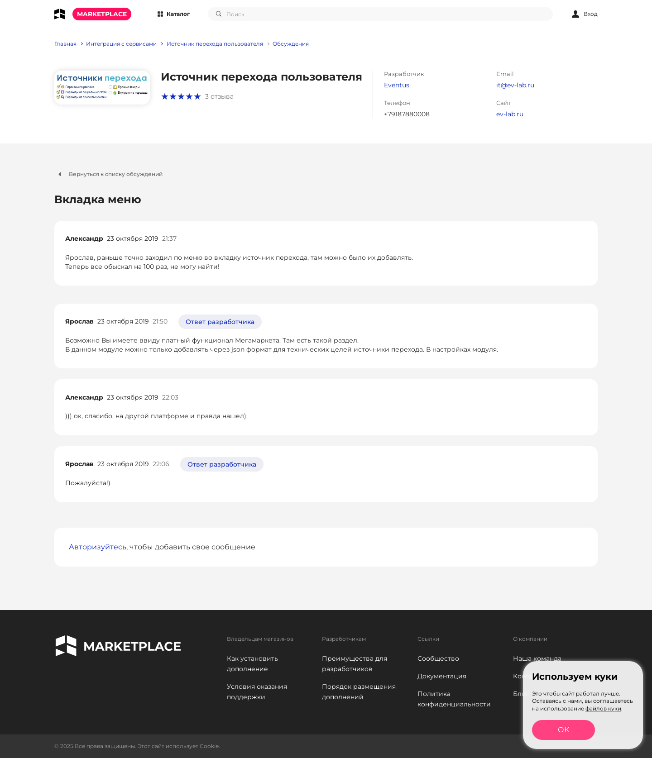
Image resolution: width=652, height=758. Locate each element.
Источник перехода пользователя (215, 44)
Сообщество (438, 658)
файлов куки (603, 708)
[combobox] (380, 14)
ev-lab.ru (509, 114)
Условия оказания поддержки (257, 691)
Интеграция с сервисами (121, 44)
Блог (521, 694)
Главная (65, 44)
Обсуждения (291, 44)
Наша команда (537, 658)
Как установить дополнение (252, 663)
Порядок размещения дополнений (359, 691)
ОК (563, 729)
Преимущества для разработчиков (354, 663)
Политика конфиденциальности (454, 699)
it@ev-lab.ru (515, 85)
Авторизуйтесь (97, 547)
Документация (441, 676)
